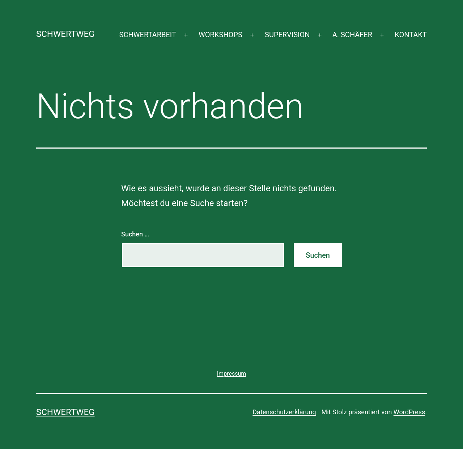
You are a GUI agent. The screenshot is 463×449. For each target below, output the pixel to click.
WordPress (409, 412)
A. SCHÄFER (352, 34)
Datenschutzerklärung (284, 412)
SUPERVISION (287, 34)
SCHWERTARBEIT (147, 34)
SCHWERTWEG (65, 34)
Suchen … (135, 234)
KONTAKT (411, 34)
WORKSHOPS (220, 34)
